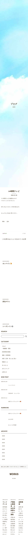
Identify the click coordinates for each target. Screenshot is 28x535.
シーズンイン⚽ (8, 326)
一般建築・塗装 (6, 348)
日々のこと (5, 365)
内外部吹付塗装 (6, 351)
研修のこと (5, 362)
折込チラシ (6, 301)
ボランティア (5, 368)
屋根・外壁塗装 (6, 355)
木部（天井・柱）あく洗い (9, 358)
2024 (3, 442)
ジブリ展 (23, 233)
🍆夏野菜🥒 (5, 233)
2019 (3, 459)
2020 (3, 456)
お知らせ (4, 372)
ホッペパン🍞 (7, 263)
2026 (3, 436)
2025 (3, 439)
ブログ (4, 346)
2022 (3, 449)
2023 (3, 446)
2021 (3, 452)
